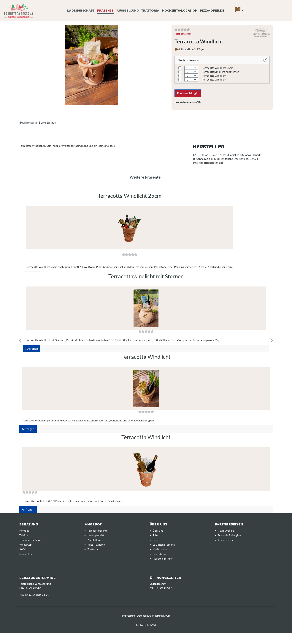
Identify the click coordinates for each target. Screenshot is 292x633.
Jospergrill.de (226, 539)
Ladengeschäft (96, 535)
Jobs (155, 535)
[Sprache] (239, 10)
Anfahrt (23, 549)
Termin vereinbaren (30, 539)
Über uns (158, 530)
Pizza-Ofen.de (226, 530)
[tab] (28, 122)
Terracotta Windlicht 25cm (217, 67)
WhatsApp (25, 544)
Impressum (128, 615)
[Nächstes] (271, 341)
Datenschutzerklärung (150, 615)
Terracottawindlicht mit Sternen (220, 71)
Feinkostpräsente (97, 530)
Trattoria (93, 549)
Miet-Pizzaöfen (96, 544)
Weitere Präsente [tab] (145, 177)
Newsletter (25, 553)
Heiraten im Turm (163, 558)
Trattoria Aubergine (229, 535)
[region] (146, 271)
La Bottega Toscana (164, 544)
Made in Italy (160, 549)
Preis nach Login (187, 93)
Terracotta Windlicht (214, 75)
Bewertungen (160, 553)
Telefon (23, 535)
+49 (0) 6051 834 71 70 (34, 594)
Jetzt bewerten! (183, 33)
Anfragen (32, 348)
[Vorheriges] (20, 341)
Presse (156, 539)
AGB (167, 615)
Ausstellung (94, 539)
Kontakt (24, 530)
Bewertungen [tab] (47, 122)
